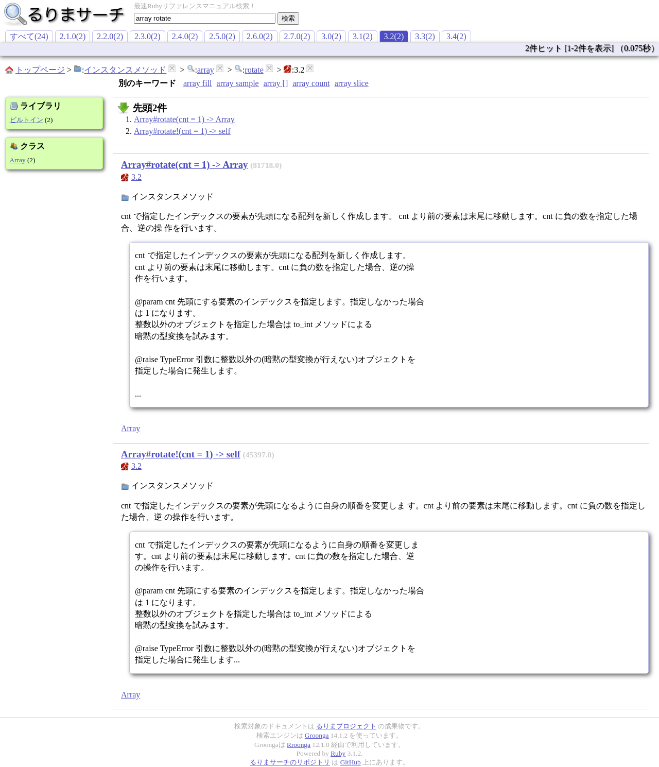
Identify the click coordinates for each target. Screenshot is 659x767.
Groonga (317, 735)
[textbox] (204, 18)
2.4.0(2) (185, 36)
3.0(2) (331, 36)
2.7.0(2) (297, 36)
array (205, 69)
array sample (238, 83)
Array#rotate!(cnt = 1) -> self (182, 131)
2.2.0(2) (110, 36)
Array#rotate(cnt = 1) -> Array (184, 119)
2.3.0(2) (147, 36)
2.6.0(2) (260, 36)
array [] (276, 83)
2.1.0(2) (73, 36)
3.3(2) (425, 36)
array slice (352, 83)
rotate (254, 69)
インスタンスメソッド (125, 69)
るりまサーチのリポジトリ (290, 762)
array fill (197, 83)
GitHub (350, 762)
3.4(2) (456, 36)
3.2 (136, 177)
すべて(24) (29, 36)
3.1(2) (363, 36)
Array (18, 160)
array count (311, 83)
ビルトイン (26, 120)
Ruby (338, 753)
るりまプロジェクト (346, 726)
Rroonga (298, 744)
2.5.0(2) (222, 36)
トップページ (40, 69)
